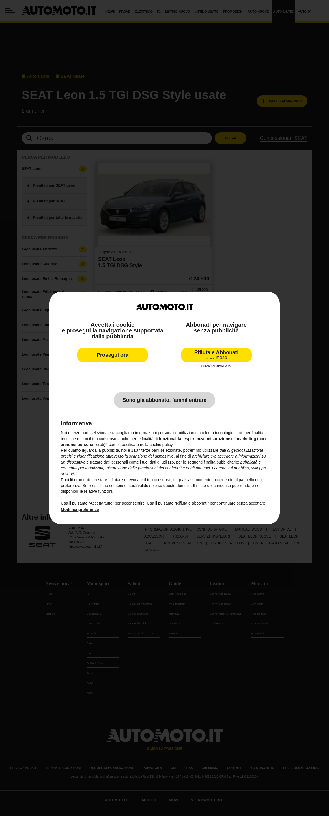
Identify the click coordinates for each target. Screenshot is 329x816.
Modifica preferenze (80, 509)
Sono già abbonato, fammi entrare (164, 400)
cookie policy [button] (160, 444)
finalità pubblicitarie (221, 462)
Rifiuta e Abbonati (216, 355)
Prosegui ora (112, 355)
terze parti (150, 450)
